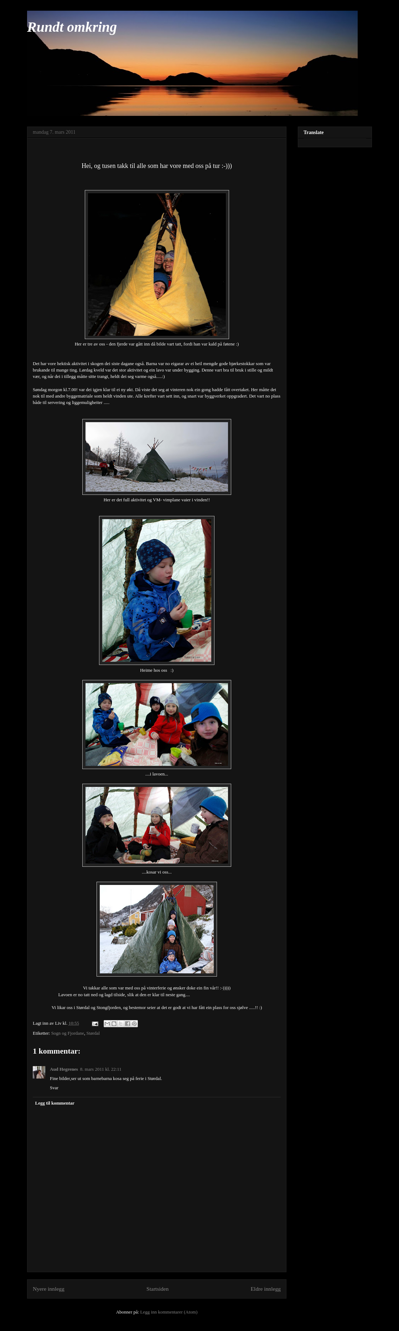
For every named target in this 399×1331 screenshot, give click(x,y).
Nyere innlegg (48, 1289)
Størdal (93, 1033)
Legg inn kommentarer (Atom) (169, 1312)
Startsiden (157, 1289)
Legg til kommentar (54, 1103)
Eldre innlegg (266, 1289)
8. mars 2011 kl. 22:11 (100, 1069)
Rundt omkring (72, 27)
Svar (54, 1087)
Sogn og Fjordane (67, 1033)
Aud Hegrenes (64, 1069)
